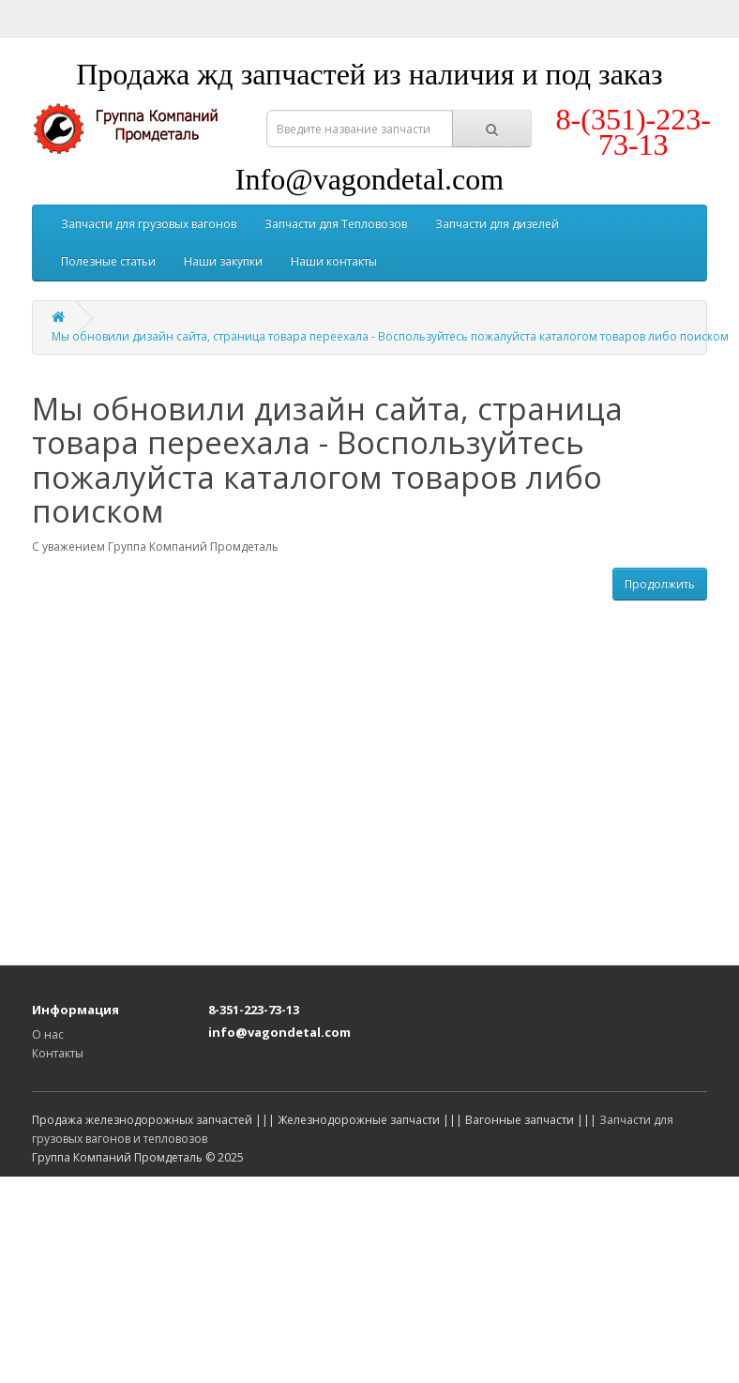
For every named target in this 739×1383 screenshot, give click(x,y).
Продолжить (660, 584)
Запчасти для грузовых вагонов (148, 224)
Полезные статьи (108, 261)
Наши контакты (334, 261)
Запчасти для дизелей (497, 224)
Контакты (57, 1053)
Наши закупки (223, 261)
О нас (48, 1034)
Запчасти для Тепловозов (335, 224)
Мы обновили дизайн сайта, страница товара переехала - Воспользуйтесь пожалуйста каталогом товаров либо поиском (390, 336)
